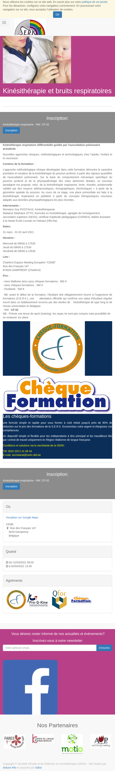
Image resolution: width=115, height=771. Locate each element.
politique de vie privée (94, 1)
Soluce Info (9, 767)
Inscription (11, 130)
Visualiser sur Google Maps (22, 517)
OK (57, 14)
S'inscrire (104, 647)
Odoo (38, 767)
